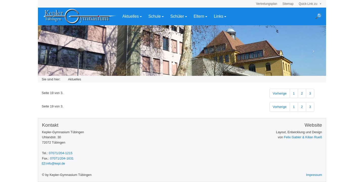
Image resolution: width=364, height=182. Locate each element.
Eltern (199, 16)
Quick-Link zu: (309, 4)
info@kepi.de (53, 163)
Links (218, 16)
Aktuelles (130, 16)
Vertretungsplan (266, 4)
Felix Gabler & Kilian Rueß (303, 137)
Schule (154, 16)
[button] (59, 50)
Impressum (314, 175)
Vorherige (280, 93)
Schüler (177, 16)
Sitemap (287, 4)
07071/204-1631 (62, 158)
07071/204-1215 (60, 153)
